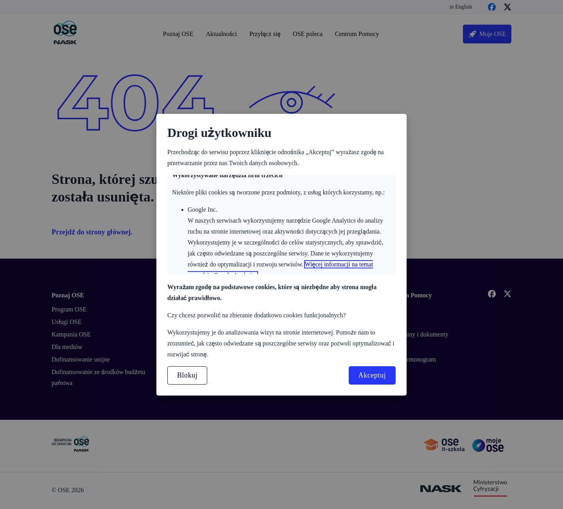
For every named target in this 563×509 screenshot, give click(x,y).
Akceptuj (372, 375)
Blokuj (187, 375)
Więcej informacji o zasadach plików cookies (244, 257)
